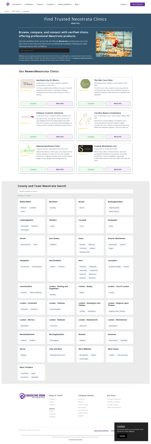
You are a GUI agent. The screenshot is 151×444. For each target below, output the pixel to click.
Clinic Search (17, 4)
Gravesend (83, 270)
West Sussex (113, 349)
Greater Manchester (116, 238)
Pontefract (24, 377)
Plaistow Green (85, 252)
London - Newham (57, 320)
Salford (122, 244)
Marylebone (113, 326)
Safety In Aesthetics (65, 4)
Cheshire (53, 220)
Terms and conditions (101, 431)
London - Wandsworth (88, 320)
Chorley (126, 267)
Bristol (81, 202)
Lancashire (112, 261)
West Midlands (84, 349)
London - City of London (118, 286)
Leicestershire (26, 286)
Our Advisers (82, 407)
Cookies (121, 426)
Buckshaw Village (115, 267)
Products (40, 4)
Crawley (111, 355)
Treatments (29, 4)
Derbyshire (112, 220)
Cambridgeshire (26, 220)
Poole (35, 244)
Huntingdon (25, 230)
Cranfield (33, 208)
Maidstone (92, 274)
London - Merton (27, 320)
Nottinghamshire (56, 334)
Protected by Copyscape (75, 439)
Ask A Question (137, 4)
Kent (80, 261)
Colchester (83, 248)
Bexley (82, 292)
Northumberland (27, 334)
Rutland (81, 334)
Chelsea (82, 311)
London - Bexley (85, 286)
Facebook (52, 405)
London (111, 292)
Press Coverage (83, 405)
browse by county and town (82, 58)
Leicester (24, 292)
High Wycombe (114, 208)
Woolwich (34, 309)
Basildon (82, 244)
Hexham (23, 340)
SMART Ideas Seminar (114, 407)
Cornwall (82, 220)
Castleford (24, 373)
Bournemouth (25, 244)
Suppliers (81, 416)
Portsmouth (25, 267)
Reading (53, 208)
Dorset (23, 238)
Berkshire (53, 202)
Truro (81, 226)
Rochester (92, 278)
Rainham (83, 278)
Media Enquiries (83, 413)
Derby (111, 226)
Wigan (111, 248)
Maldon (92, 248)
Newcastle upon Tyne (57, 355)
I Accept (122, 436)
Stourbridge (84, 359)
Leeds (33, 373)
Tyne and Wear (55, 349)
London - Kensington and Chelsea (89, 304)
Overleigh (124, 340)
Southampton (37, 267)
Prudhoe (32, 340)
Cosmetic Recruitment (114, 399)
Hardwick (34, 226)
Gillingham (92, 267)
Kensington (92, 311)
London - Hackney (57, 303)
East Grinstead (122, 355)
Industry (123, 4)
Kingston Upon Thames (117, 311)
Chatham (83, 267)
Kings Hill (83, 274)
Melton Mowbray (36, 292)
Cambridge (24, 226)
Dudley (93, 355)
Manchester (113, 244)
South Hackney (55, 309)
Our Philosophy (83, 410)
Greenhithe (93, 270)
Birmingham (84, 355)
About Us (81, 402)
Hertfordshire (55, 261)
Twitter (51, 402)
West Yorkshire (26, 367)
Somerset (112, 334)
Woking (23, 355)
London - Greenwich (28, 303)
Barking (52, 294)
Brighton (53, 244)
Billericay (92, 244)
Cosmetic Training (112, 405)
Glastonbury (113, 340)
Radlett (52, 267)
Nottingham (54, 340)
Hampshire (24, 261)
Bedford (23, 208)
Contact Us (81, 399)
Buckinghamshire (115, 202)
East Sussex (54, 238)
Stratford (53, 326)
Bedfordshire (25, 202)
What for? (131, 431)
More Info (60, 103)
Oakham (82, 340)
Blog (77, 4)
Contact (33, 103)
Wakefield (34, 377)
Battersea (83, 326)
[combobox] (49, 50)
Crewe (52, 226)
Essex (80, 238)
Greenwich (24, 309)
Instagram (52, 399)
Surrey (22, 349)
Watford (61, 267)
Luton (23, 211)
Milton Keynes (114, 211)
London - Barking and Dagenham (58, 287)
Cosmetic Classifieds (113, 402)
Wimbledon (25, 326)
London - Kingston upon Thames (118, 304)
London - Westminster (117, 320)
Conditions (51, 4)
